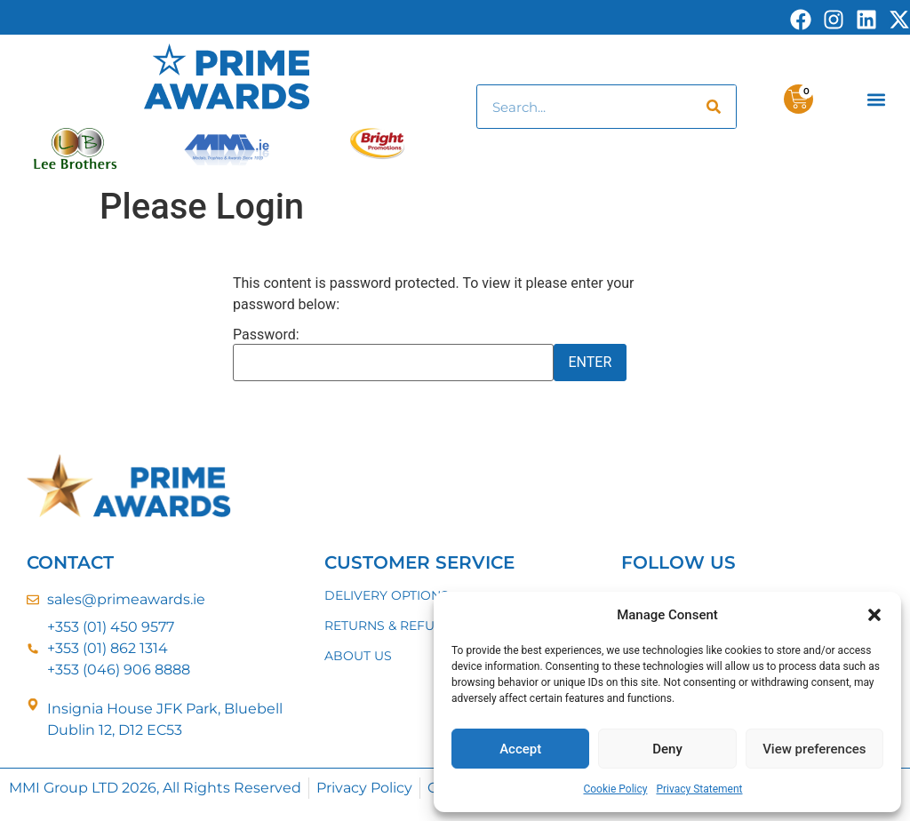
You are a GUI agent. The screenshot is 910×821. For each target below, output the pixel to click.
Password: (393, 354)
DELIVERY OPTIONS (386, 595)
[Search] (713, 106)
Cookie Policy (615, 789)
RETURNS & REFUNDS (393, 626)
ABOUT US (358, 656)
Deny (667, 749)
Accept (520, 749)
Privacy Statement (699, 789)
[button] (874, 615)
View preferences (814, 749)
